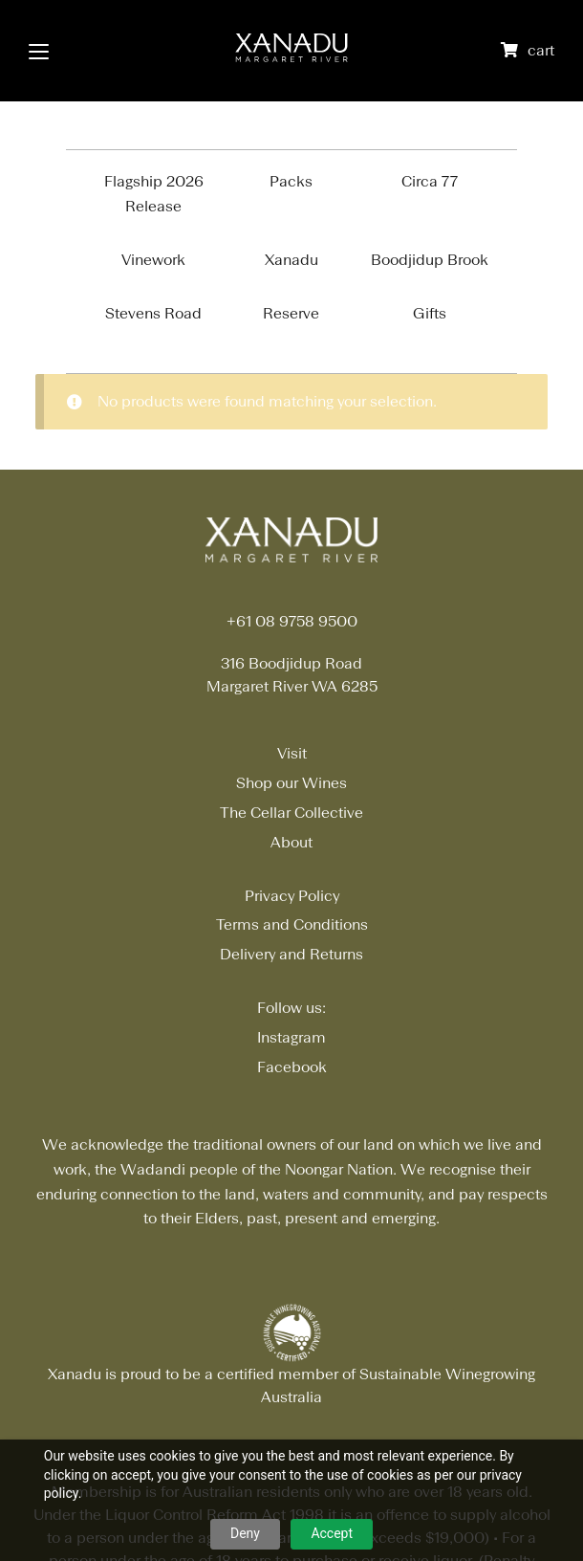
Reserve (291, 313)
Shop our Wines (291, 783)
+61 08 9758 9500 (292, 621)
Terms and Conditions (292, 924)
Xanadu (291, 260)
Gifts (429, 313)
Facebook (292, 1067)
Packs (291, 181)
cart (541, 50)
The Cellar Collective (291, 812)
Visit (292, 753)
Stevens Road (153, 313)
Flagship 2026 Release (154, 193)
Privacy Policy (292, 896)
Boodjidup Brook (429, 260)
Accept (332, 1533)
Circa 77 (429, 181)
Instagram (291, 1037)
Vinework (153, 260)
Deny (245, 1533)
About (291, 842)
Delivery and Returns (291, 954)
